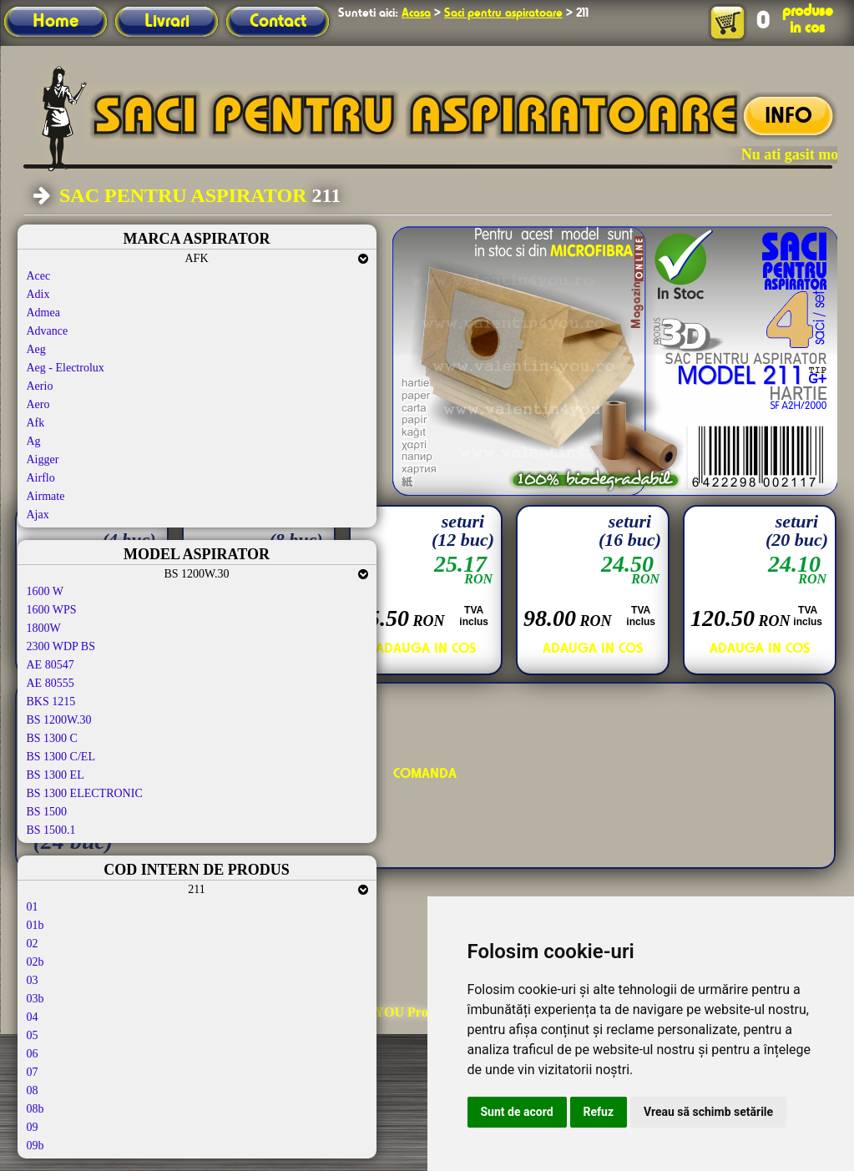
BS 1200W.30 (59, 720)
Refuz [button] (599, 1111)
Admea (43, 312)
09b (35, 1145)
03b (35, 998)
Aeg (36, 349)
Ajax (38, 514)
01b (35, 925)
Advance (47, 331)
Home (55, 22)
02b (35, 962)
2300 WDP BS (61, 646)
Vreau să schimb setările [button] (708, 1111)
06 (32, 1053)
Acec (39, 276)
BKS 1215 (51, 701)
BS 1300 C (52, 738)
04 (32, 1017)
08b (35, 1109)
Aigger (43, 459)
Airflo (41, 478)
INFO (788, 117)
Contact (278, 22)
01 (32, 907)
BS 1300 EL (55, 775)
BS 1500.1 (51, 830)
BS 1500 (47, 811)
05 (32, 1035)
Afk (36, 422)
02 (32, 943)
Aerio (40, 386)
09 (32, 1127)
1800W (44, 628)
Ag (34, 441)
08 (32, 1090)
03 (32, 980)
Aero (38, 404)
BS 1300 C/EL (61, 756)
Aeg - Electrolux (65, 367)
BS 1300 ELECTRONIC (85, 793)
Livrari (166, 22)
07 (32, 1072)
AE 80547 (50, 665)
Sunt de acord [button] (517, 1111)
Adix (38, 294)
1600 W (45, 591)
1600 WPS (52, 609)
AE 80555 (50, 683)
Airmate (46, 496)
